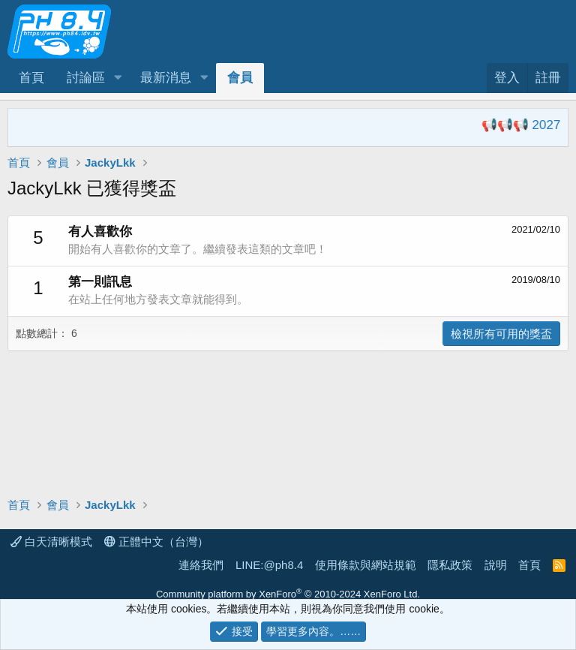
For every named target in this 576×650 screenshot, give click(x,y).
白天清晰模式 (51, 541)
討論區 (86, 78)
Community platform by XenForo (288, 594)
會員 (240, 78)
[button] (117, 78)
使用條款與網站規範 (365, 564)
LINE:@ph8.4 (269, 564)
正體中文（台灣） (156, 541)
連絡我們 (201, 564)
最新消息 (165, 78)
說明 (495, 564)
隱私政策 (450, 564)
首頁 (31, 78)
